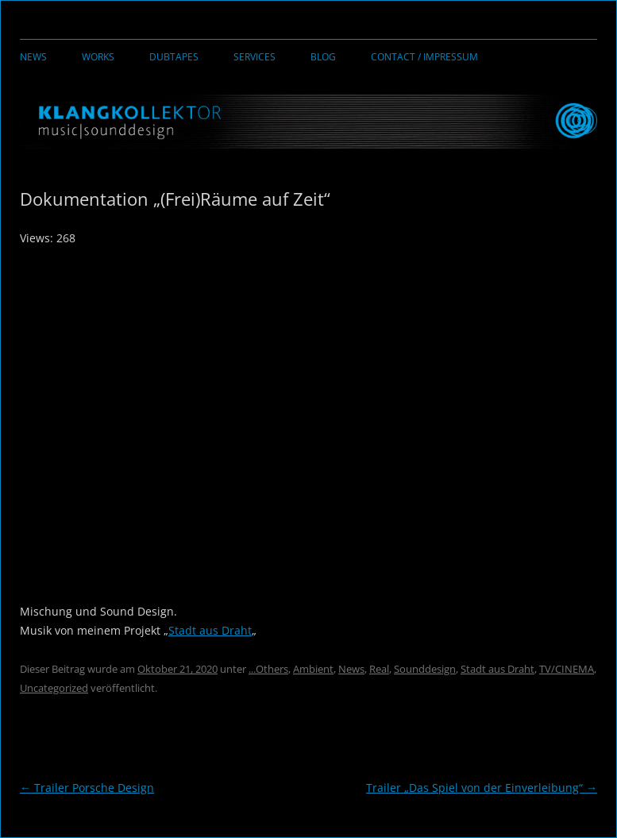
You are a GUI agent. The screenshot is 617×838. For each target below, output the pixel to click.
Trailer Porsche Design (87, 787)
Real (379, 669)
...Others (268, 669)
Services (254, 57)
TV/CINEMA (566, 669)
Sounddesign (425, 669)
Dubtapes (174, 57)
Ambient (313, 669)
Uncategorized (54, 688)
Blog (323, 57)
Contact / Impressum (424, 57)
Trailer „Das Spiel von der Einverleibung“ (481, 787)
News (33, 57)
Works (98, 57)
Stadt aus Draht (210, 630)
